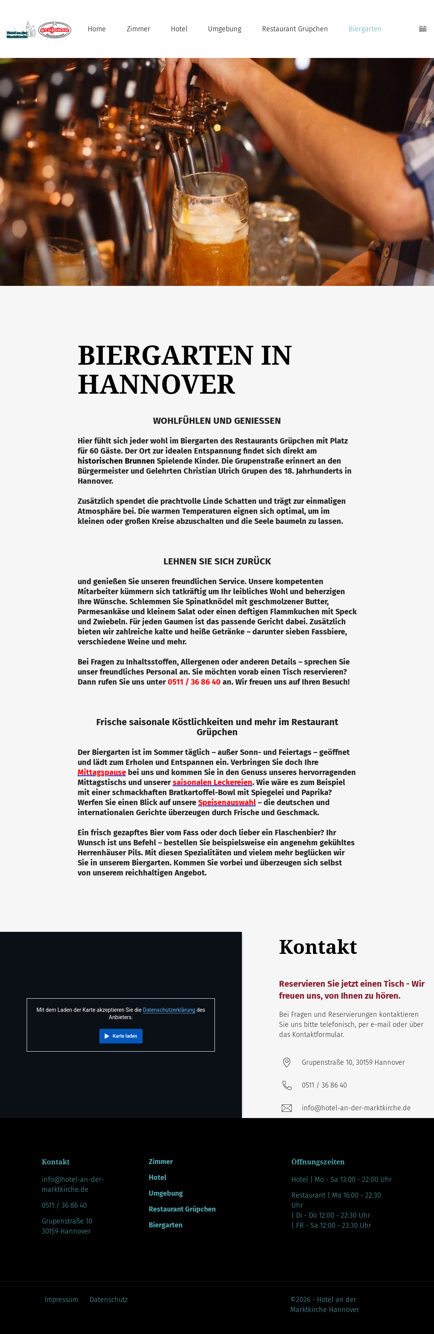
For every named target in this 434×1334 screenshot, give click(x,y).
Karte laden (125, 1036)
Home (97, 29)
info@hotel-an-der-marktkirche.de (356, 1108)
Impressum (61, 1299)
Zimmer (138, 29)
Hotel (179, 29)
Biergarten (365, 29)
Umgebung (224, 29)
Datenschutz (109, 1299)
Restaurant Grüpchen (295, 29)
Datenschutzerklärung (169, 1010)
